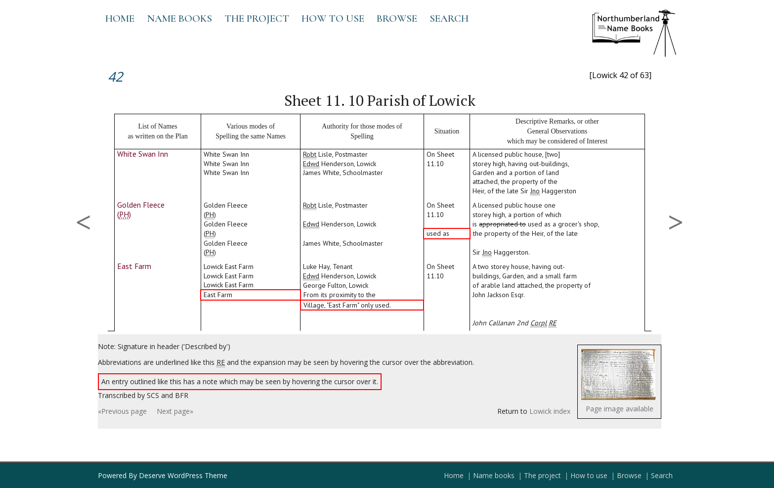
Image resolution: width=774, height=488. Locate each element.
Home (119, 18)
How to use (332, 18)
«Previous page (122, 411)
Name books (179, 18)
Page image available (619, 408)
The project (256, 18)
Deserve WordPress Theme (183, 475)
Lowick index (549, 411)
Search (449, 18)
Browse (397, 18)
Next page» (175, 411)
